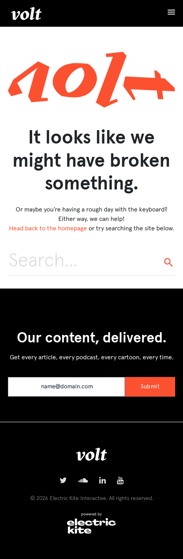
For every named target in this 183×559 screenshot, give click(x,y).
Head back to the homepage (48, 228)
